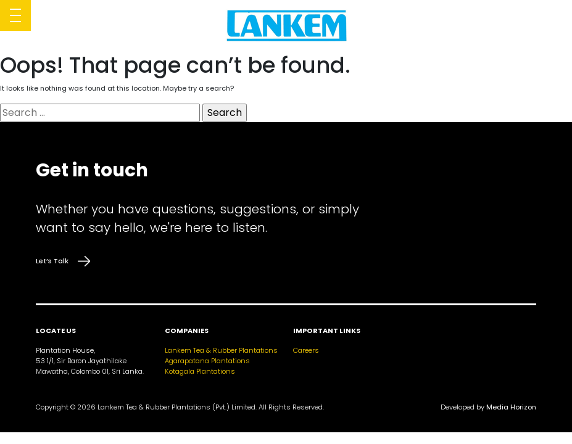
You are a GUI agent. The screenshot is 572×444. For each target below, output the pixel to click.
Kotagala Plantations (200, 371)
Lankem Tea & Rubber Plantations (221, 350)
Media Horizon (511, 407)
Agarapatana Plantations (207, 361)
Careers (306, 350)
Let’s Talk (63, 261)
